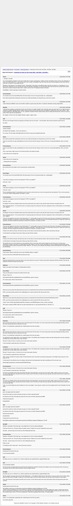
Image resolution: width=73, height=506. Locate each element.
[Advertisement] (36, 5)
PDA (69, 71)
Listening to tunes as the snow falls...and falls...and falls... (31, 72)
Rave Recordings (25, 69)
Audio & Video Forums (8, 69)
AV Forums (17, 69)
